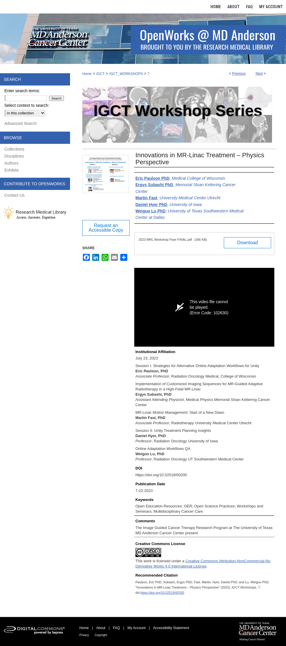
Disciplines (14, 156)
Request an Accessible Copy (106, 228)
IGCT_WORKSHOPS (126, 74)
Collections (14, 149)
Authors (11, 163)
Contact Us (14, 195)
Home (87, 74)
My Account (137, 628)
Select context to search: (26, 105)
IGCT (100, 74)
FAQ (116, 628)
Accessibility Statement (171, 628)
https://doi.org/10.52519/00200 (162, 592)
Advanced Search (20, 123)
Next (259, 73)
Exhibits (11, 170)
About (100, 628)
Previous (239, 73)
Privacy (84, 635)
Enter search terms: (22, 90)
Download (247, 242)
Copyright (101, 635)
